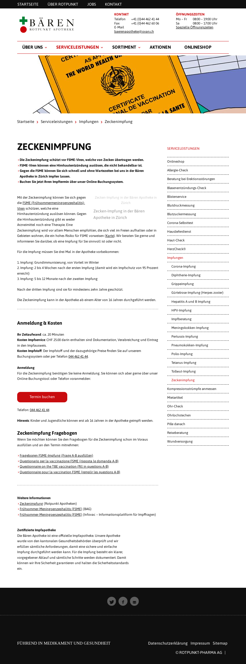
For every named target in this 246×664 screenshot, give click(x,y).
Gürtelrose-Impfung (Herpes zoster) (197, 292)
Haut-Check (176, 240)
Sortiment (124, 47)
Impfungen (89, 121)
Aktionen (160, 47)
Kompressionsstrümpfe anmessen (191, 389)
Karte (110, 236)
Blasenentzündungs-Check (186, 188)
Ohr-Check (175, 406)
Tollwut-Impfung (183, 371)
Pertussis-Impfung (184, 336)
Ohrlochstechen (179, 415)
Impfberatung (181, 319)
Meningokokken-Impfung (190, 327)
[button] (111, 601)
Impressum (200, 643)
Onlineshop (197, 47)
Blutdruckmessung (180, 205)
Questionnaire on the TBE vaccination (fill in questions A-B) (64, 466)
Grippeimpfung (182, 284)
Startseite (25, 121)
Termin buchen (42, 396)
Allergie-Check (177, 170)
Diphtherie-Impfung (185, 275)
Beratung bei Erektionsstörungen (191, 179)
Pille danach (176, 424)
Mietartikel (175, 397)
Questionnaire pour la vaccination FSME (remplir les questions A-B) (70, 472)
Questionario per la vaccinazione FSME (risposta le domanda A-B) (69, 461)
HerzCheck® (176, 249)
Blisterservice (176, 196)
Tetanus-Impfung (183, 362)
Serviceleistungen (77, 47)
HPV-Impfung (181, 310)
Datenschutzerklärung (168, 643)
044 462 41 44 (78, 356)
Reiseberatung (177, 432)
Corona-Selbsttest (180, 223)
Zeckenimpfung (31, 504)
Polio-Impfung (182, 354)
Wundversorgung (180, 441)
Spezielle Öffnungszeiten (194, 27)
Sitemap (220, 643)
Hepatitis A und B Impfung (190, 301)
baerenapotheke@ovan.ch (134, 31)
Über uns (32, 47)
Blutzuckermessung (181, 214)
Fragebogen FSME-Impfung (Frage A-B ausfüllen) (56, 455)
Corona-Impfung (183, 266)
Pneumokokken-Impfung (189, 345)
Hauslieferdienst (179, 231)
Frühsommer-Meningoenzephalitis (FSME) (51, 509)
